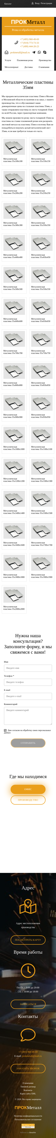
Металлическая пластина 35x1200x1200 (14, 470)
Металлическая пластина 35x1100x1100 (41, 439)
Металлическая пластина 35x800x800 (13, 375)
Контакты (28, 1081)
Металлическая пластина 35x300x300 (13, 215)
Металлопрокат (12, 58)
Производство (45, 51)
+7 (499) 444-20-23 (29, 37)
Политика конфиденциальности (28, 1107)
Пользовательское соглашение (28, 1110)
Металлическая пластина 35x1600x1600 (14, 534)
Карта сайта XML (28, 1084)
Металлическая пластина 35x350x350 (40, 215)
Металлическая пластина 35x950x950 (40, 406)
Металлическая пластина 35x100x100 (13, 151)
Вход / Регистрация (43, 3)
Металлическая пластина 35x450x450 (40, 247)
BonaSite (32, 1123)
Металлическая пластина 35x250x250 (40, 182)
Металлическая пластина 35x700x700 (13, 342)
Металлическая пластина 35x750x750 (40, 342)
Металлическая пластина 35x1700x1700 (41, 534)
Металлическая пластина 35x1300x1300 (41, 470)
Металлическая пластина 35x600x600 (13, 311)
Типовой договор (28, 1077)
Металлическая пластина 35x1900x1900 (41, 566)
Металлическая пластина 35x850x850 (40, 375)
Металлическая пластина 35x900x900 (13, 406)
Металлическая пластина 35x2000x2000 (14, 598)
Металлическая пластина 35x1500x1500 (41, 503)
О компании (44, 58)
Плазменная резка (25, 51)
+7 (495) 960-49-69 (29, 30)
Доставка (28, 58)
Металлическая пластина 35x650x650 (40, 311)
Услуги (8, 51)
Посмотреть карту (28, 930)
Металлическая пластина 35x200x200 (13, 182)
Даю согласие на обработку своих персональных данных (27, 722)
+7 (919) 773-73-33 (29, 33)
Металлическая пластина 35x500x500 (13, 279)
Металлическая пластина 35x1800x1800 (14, 566)
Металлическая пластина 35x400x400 (13, 247)
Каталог (7, 4)
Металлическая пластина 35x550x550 (40, 279)
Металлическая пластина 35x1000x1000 (14, 439)
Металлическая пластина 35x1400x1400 (14, 503)
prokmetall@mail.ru (20, 43)
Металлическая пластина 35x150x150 (40, 151)
